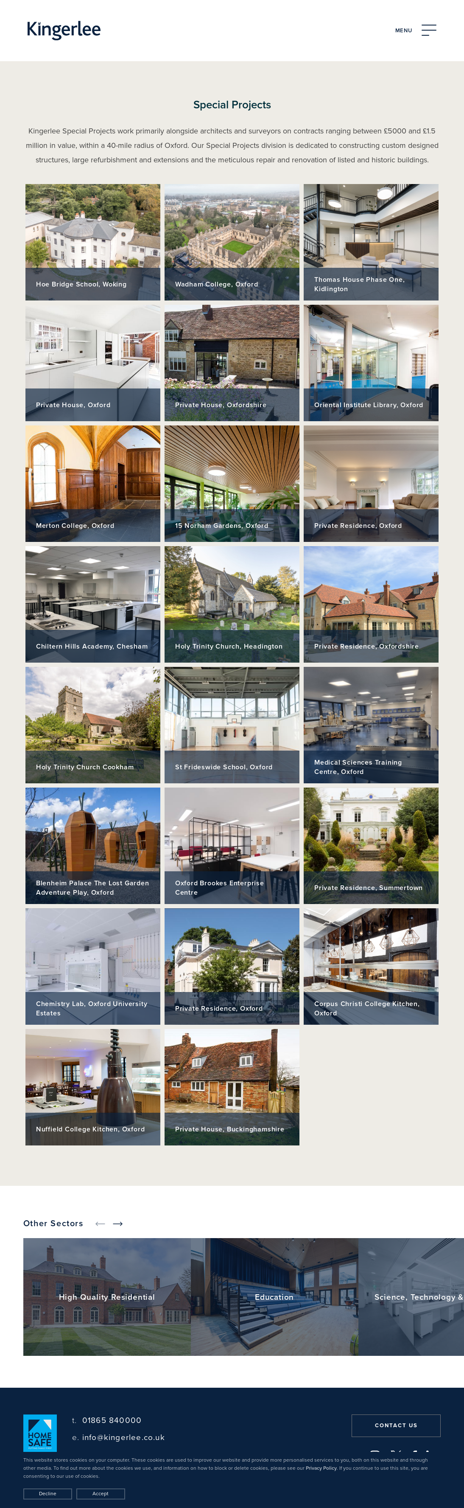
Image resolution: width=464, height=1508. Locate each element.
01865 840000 (107, 1420)
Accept (100, 1494)
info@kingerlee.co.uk (118, 1437)
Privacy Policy (321, 1468)
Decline (47, 1494)
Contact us (396, 1425)
